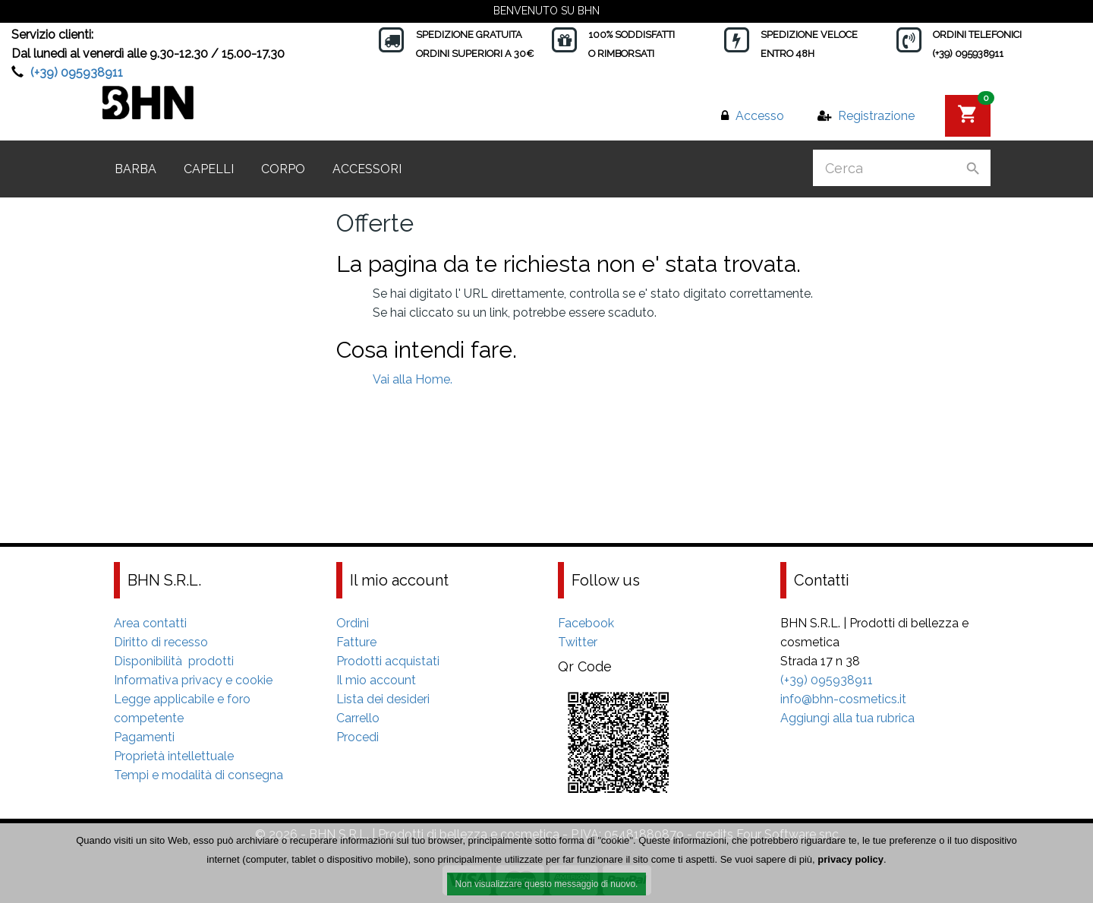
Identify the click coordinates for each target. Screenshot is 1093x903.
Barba (135, 169)
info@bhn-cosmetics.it (843, 699)
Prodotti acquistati (387, 661)
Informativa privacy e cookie (193, 680)
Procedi (357, 737)
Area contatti (150, 623)
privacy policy (850, 861)
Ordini (352, 623)
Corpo (283, 169)
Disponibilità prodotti (174, 661)
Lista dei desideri (383, 699)
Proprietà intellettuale (174, 756)
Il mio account (376, 680)
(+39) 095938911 (76, 72)
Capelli (209, 169)
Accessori (367, 169)
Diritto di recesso (161, 642)
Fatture (356, 642)
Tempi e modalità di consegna (198, 775)
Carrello (358, 718)
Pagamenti (144, 737)
